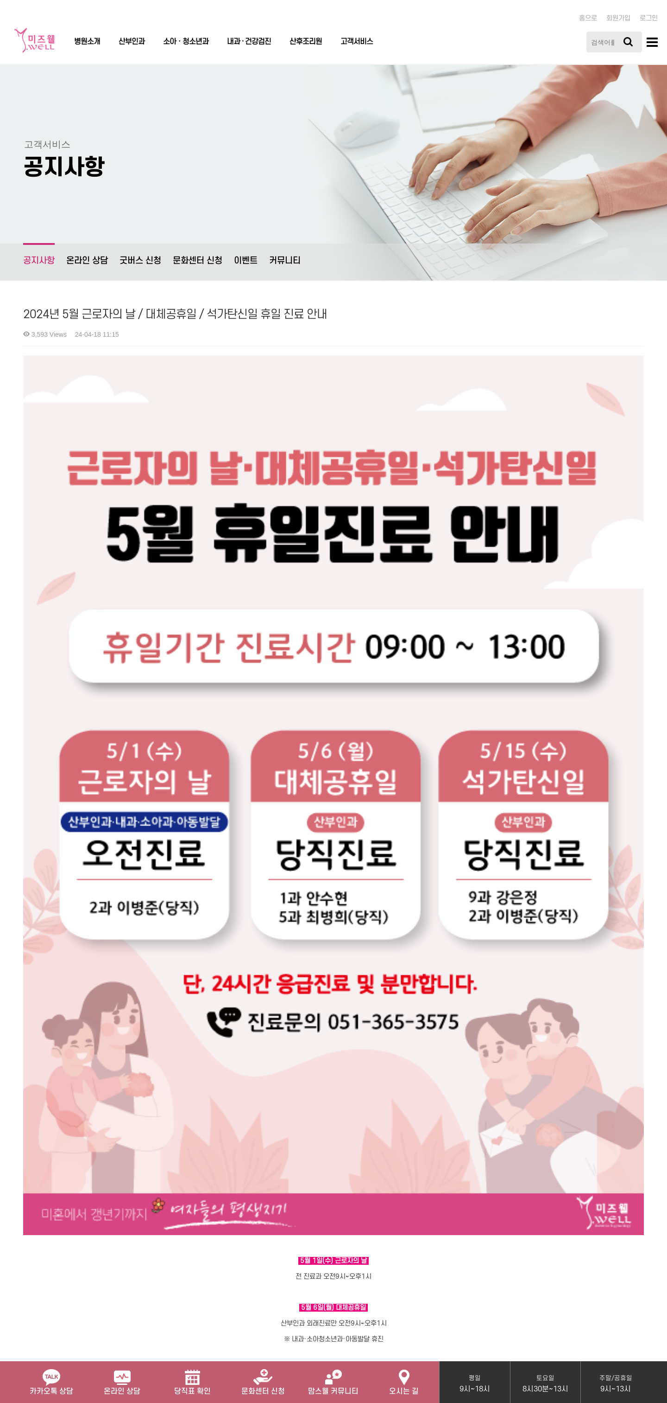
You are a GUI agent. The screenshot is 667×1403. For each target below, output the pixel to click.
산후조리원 (305, 42)
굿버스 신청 (140, 261)
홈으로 (588, 18)
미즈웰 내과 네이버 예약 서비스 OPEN (79, 1086)
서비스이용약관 (144, 1269)
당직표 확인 (192, 1378)
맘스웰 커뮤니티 (333, 1378)
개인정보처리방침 (85, 1269)
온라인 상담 (87, 261)
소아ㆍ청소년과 (185, 42)
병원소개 (87, 42)
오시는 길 (404, 1378)
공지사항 (39, 254)
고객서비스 (356, 42)
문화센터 (263, 1378)
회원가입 (618, 18)
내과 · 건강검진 (249, 42)
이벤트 (246, 261)
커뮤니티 (285, 261)
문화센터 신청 (197, 261)
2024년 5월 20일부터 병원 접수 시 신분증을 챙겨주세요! (104, 1055)
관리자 (256, 1269)
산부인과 (132, 42)
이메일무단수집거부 (206, 1269)
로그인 (649, 18)
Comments (44, 1126)
